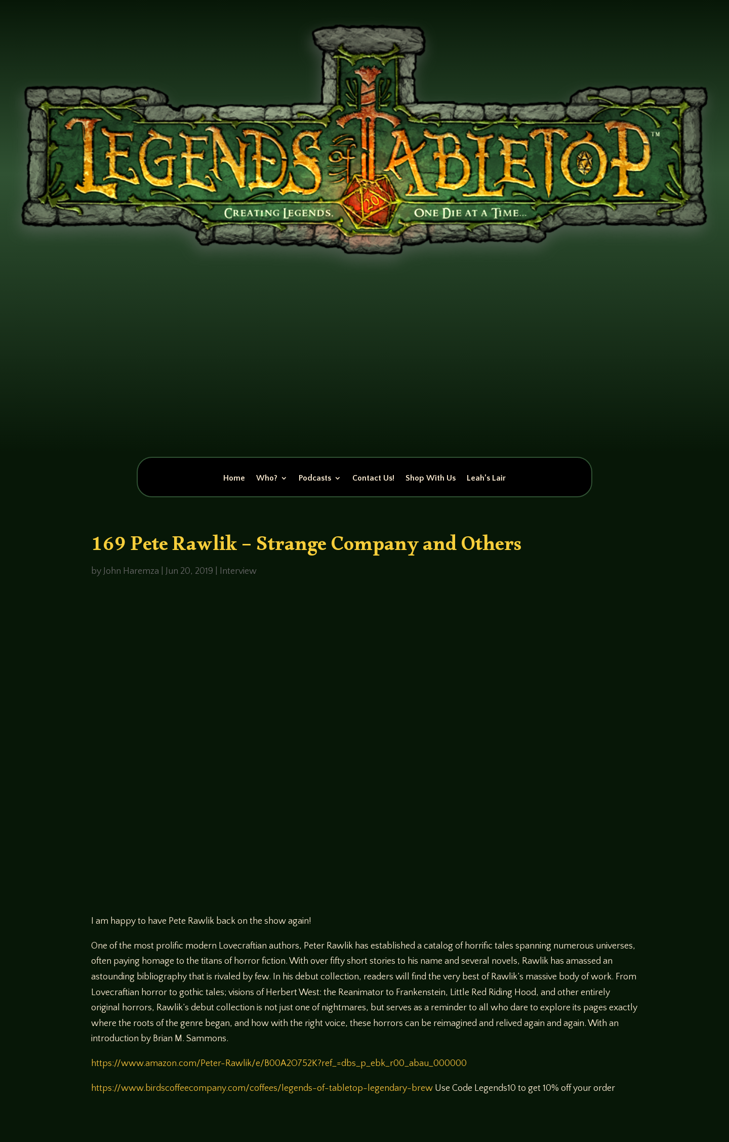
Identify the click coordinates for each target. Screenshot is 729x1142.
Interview (238, 571)
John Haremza (131, 571)
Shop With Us (431, 479)
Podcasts (315, 479)
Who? (266, 479)
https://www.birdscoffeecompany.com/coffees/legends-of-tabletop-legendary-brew (262, 1088)
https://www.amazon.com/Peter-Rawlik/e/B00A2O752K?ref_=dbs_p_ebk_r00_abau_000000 (279, 1063)
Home (234, 479)
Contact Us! (373, 479)
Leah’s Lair (486, 479)
